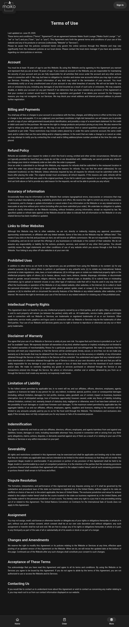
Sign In (120, 5)
